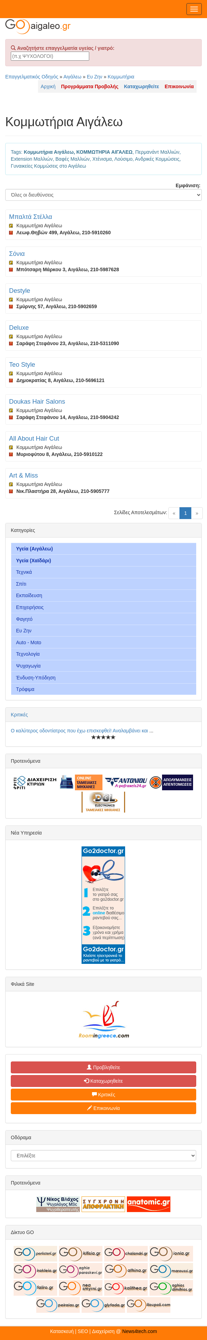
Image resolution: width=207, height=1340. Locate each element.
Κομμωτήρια (121, 76)
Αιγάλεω (72, 76)
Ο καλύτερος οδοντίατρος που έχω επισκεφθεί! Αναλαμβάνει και (80, 730)
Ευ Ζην (94, 76)
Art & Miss (23, 475)
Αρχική (48, 86)
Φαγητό (24, 619)
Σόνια (17, 253)
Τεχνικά (24, 572)
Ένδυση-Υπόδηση (35, 677)
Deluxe (19, 327)
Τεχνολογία (28, 654)
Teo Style (22, 364)
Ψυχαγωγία (28, 666)
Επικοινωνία (103, 1108)
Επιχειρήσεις (30, 607)
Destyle (19, 290)
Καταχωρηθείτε (103, 1081)
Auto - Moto (28, 642)
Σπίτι (21, 584)
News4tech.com (139, 1331)
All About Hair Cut (34, 438)
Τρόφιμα (25, 689)
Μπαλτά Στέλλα (30, 216)
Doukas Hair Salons (37, 401)
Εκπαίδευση (29, 595)
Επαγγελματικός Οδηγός (31, 76)
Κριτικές (19, 714)
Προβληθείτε (103, 1067)
